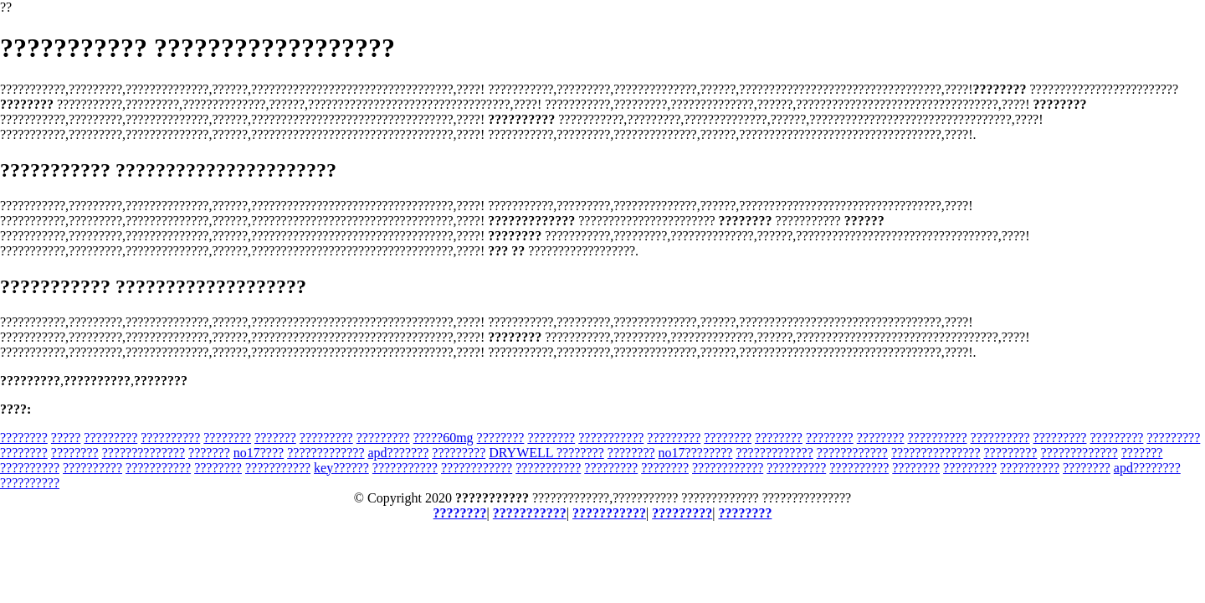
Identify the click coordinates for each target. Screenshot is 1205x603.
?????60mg (443, 437)
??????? (275, 437)
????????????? (325, 453)
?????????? (170, 437)
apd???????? (1147, 468)
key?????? (341, 468)
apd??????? (398, 453)
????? (66, 437)
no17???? (258, 453)
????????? (110, 437)
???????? (24, 437)
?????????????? (143, 453)
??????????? (611, 437)
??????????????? (936, 453)
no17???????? (696, 453)
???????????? (852, 453)
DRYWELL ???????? (546, 453)
